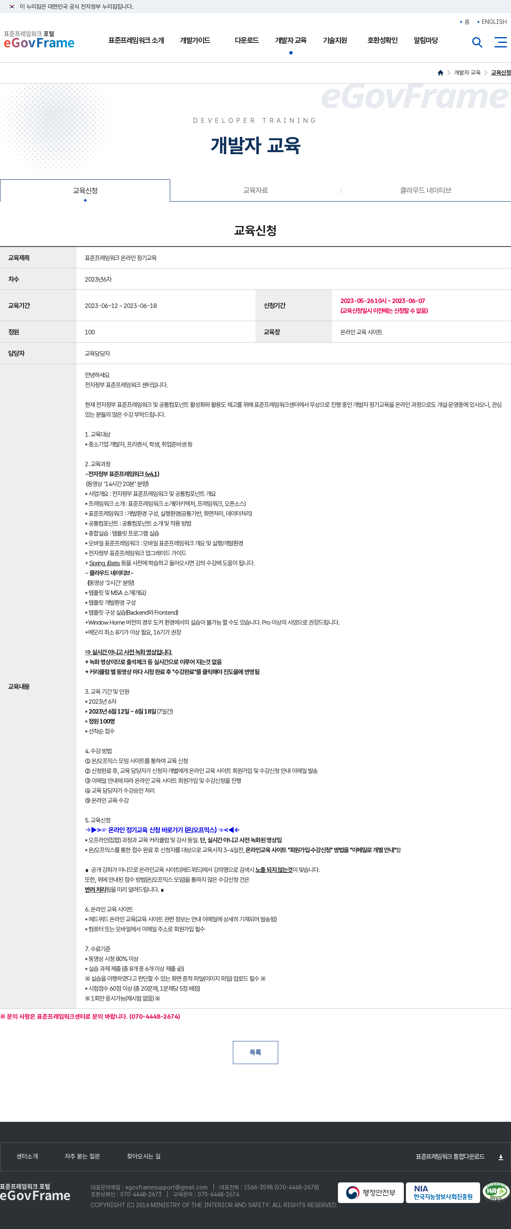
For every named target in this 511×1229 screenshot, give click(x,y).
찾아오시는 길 (144, 1156)
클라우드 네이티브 (425, 190)
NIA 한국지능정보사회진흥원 (443, 1192)
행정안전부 (371, 1192)
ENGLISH (494, 22)
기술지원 (335, 40)
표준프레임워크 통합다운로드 (450, 1157)
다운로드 (247, 40)
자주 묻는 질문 (82, 1156)
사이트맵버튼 (501, 42)
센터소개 (27, 1156)
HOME (440, 72)
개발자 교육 (291, 40)
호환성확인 (383, 40)
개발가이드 (195, 40)
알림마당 (426, 40)
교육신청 (501, 72)
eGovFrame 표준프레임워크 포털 (39, 40)
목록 (255, 1052)
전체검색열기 (477, 42)
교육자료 (255, 190)
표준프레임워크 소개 (136, 40)
